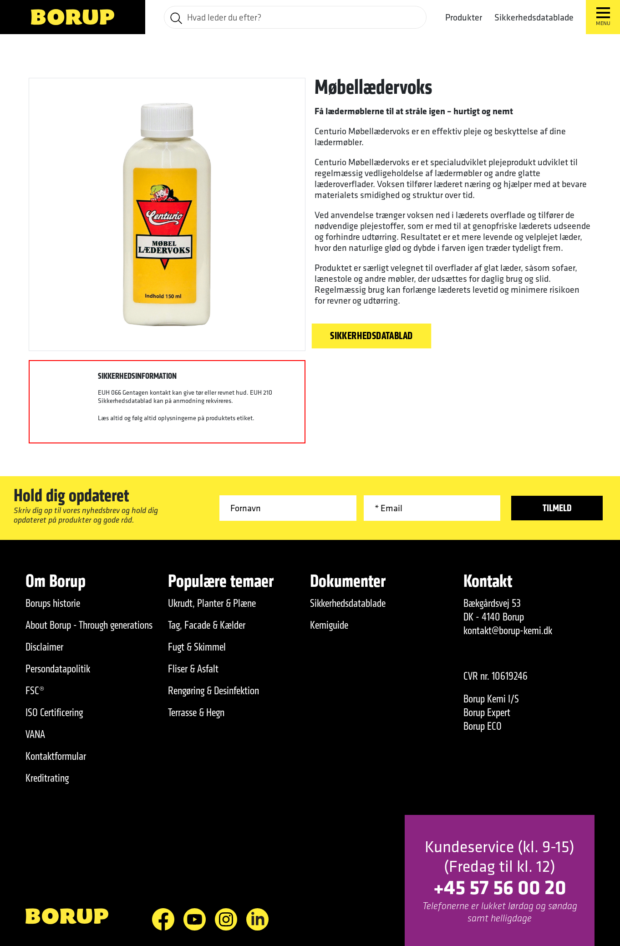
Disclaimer (44, 647)
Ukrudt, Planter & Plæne (212, 603)
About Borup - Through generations (88, 625)
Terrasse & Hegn (196, 712)
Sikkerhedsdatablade (534, 17)
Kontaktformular (55, 756)
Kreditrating (47, 778)
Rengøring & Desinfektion (213, 690)
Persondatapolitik (57, 669)
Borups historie (52, 603)
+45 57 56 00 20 (499, 886)
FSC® (35, 690)
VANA (35, 734)
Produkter (463, 17)
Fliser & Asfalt (193, 669)
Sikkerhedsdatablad (371, 336)
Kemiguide (329, 625)
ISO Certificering (54, 712)
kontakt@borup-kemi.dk (507, 630)
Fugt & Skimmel (197, 647)
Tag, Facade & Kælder (206, 625)
